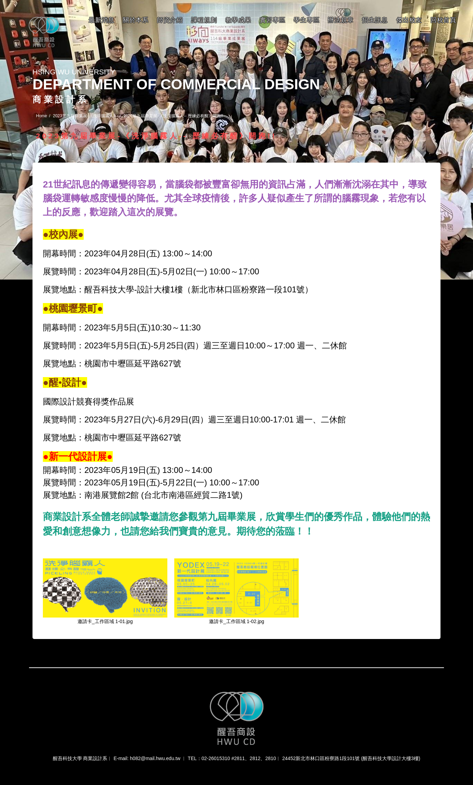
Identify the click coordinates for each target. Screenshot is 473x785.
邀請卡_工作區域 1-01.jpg (105, 621)
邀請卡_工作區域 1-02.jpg (236, 621)
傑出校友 (409, 20)
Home (41, 115)
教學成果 (238, 20)
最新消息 (101, 20)
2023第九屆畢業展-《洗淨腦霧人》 (85, 115)
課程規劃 (204, 20)
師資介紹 (170, 20)
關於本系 (136, 20)
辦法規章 (341, 20)
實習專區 (273, 20)
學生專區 (306, 20)
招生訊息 (375, 20)
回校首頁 (443, 20)
